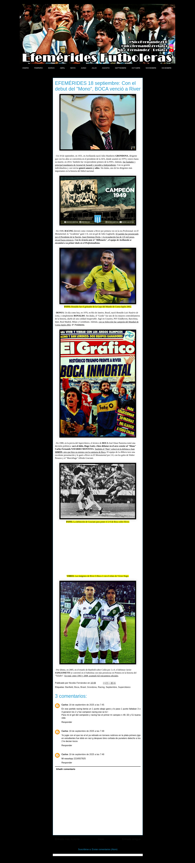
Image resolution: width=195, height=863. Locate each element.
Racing (101, 687)
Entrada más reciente (67, 839)
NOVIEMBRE (151, 68)
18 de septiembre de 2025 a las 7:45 (86, 705)
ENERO (26, 68)
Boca (76, 687)
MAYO (72, 68)
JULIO (94, 68)
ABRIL (62, 68)
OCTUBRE (136, 68)
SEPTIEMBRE (120, 68)
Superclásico (124, 687)
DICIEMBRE (166, 68)
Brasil (83, 687)
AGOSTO (105, 68)
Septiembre (111, 687)
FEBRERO (38, 68)
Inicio (101, 839)
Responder (66, 722)
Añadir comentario (65, 769)
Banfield (69, 687)
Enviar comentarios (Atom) (104, 849)
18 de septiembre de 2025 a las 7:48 (86, 731)
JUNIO (83, 68)
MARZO (51, 68)
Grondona (92, 687)
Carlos (64, 705)
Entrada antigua (131, 839)
